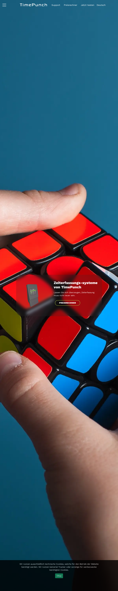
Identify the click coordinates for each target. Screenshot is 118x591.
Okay (59, 576)
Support (56, 5)
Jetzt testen (87, 5)
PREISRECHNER (67, 303)
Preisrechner (70, 5)
